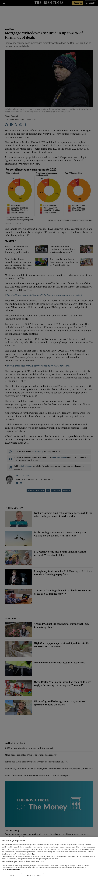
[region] (49, 858)
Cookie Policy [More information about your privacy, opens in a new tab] (30, 854)
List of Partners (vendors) (11, 869)
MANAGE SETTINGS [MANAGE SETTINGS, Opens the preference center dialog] (34, 875)
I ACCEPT (12, 875)
